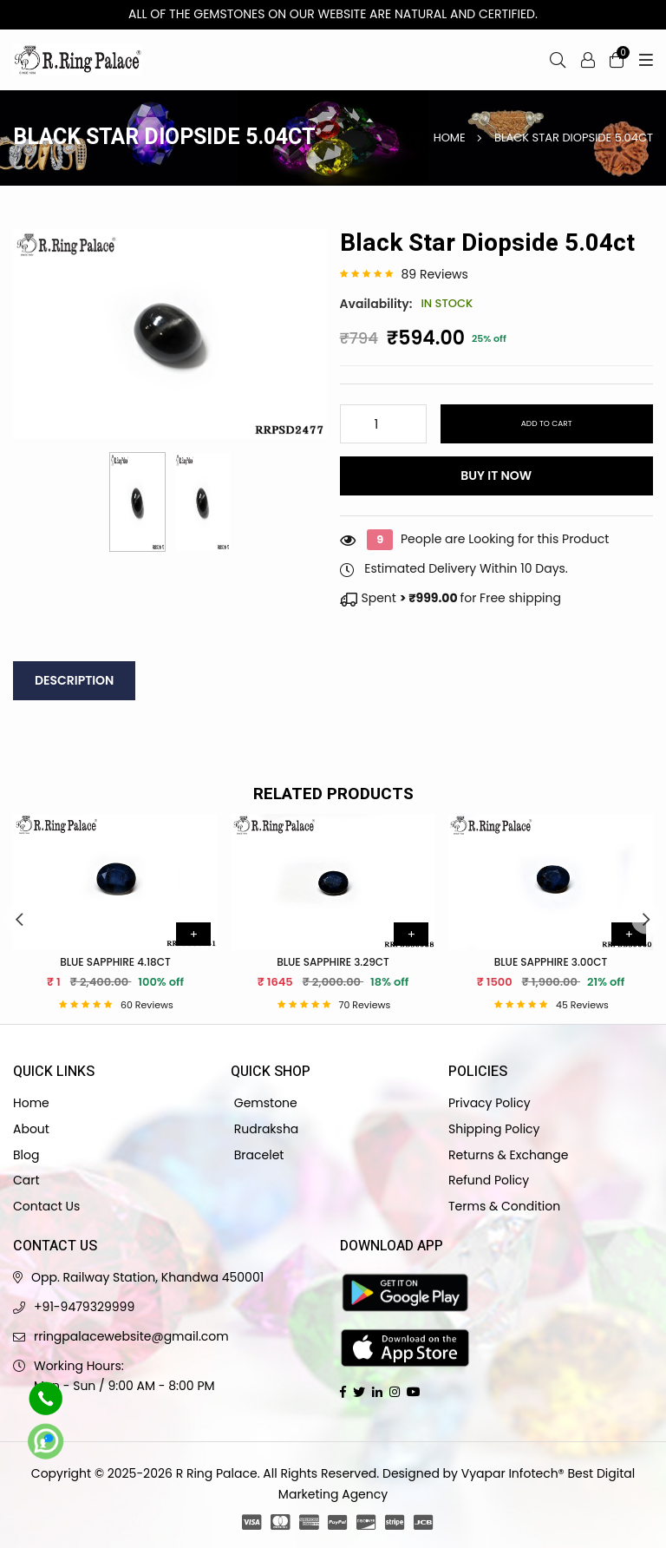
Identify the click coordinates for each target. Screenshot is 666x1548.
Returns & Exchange (508, 1155)
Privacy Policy (489, 1103)
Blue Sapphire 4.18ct (115, 961)
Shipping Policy (494, 1129)
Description (74, 680)
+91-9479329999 (84, 1306)
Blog (26, 1155)
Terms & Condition (504, 1206)
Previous (19, 918)
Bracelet (257, 1155)
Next (646, 918)
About (31, 1129)
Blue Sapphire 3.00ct (551, 961)
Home (450, 137)
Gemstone (264, 1103)
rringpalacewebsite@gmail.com (131, 1336)
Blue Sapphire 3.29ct (333, 961)
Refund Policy (488, 1180)
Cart (26, 1180)
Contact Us (46, 1206)
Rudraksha (264, 1129)
